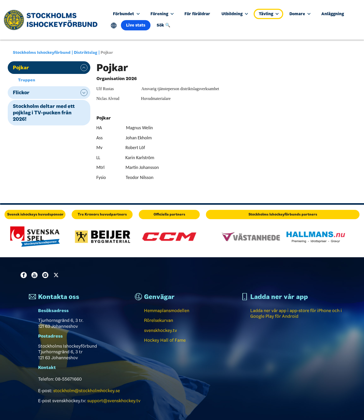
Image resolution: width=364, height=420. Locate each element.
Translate (114, 25)
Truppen (26, 80)
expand (84, 67)
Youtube (35, 275)
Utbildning (234, 13)
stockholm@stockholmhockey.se (86, 390)
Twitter (57, 275)
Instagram (46, 275)
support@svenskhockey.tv (113, 401)
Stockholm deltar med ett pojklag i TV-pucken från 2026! (44, 112)
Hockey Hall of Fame (165, 340)
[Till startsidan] (52, 20)
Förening (162, 13)
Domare (299, 13)
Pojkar (21, 67)
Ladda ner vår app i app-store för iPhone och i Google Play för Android (296, 313)
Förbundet (126, 13)
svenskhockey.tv (160, 330)
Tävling (269, 13)
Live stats (135, 25)
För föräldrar (197, 13)
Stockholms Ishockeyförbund (41, 52)
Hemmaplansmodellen (166, 310)
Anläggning (332, 13)
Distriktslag (85, 52)
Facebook (25, 275)
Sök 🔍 (163, 25)
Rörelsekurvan (158, 320)
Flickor (21, 92)
